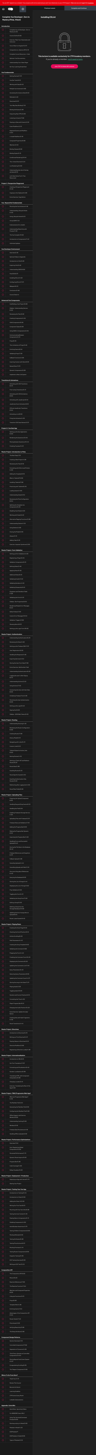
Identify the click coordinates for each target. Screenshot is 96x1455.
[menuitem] (23, 9)
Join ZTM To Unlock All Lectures (64, 66)
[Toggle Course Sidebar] (10, 9)
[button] (3, 9)
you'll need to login (75, 59)
